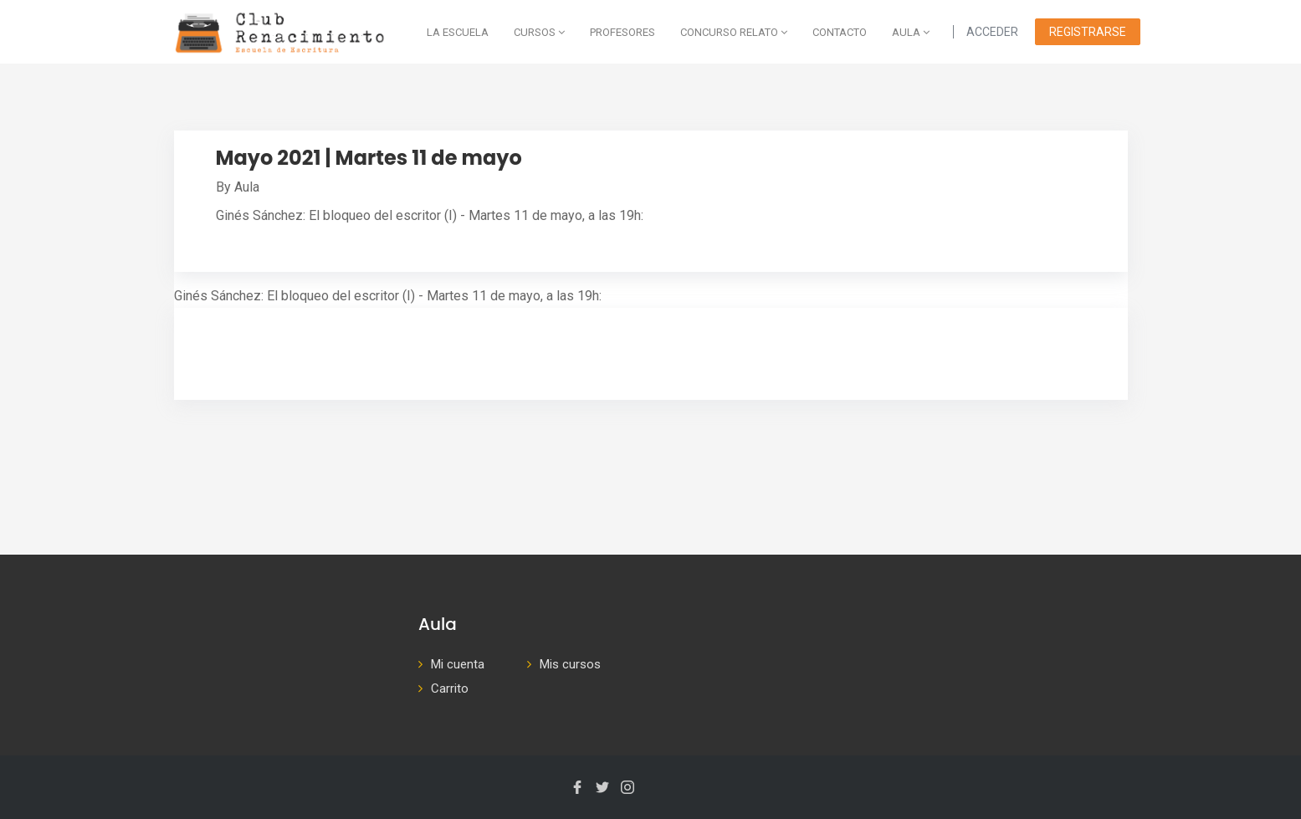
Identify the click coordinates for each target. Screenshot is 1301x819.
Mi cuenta (457, 664)
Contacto (839, 32)
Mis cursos (570, 664)
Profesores (622, 32)
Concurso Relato (733, 32)
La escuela (458, 32)
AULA (911, 32)
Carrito (450, 688)
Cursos (539, 32)
